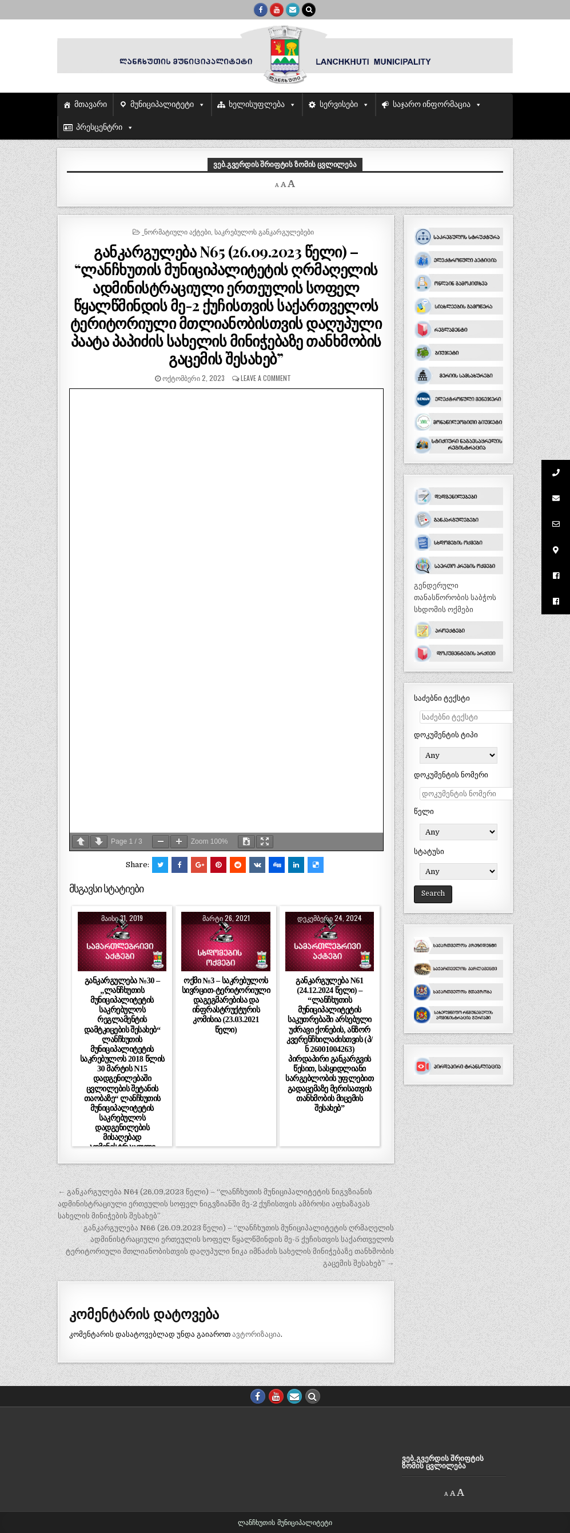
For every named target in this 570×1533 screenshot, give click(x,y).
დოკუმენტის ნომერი (451, 775)
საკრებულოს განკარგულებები (264, 231)
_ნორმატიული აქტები (176, 231)
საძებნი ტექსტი (442, 698)
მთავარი (90, 104)
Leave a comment (266, 378)
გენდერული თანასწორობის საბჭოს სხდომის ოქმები (455, 597)
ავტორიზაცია (256, 1334)
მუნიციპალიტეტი (162, 104)
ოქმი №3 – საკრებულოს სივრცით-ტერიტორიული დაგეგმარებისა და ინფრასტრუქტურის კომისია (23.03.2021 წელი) (226, 1005)
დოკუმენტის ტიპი (446, 734)
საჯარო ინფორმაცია (432, 104)
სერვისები (339, 104)
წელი (424, 811)
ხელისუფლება (257, 104)
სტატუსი (429, 851)
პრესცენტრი (99, 127)
